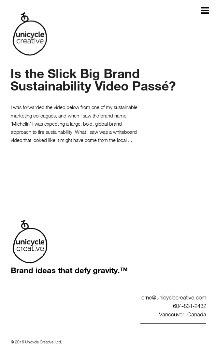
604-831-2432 (189, 305)
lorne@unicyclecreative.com (173, 297)
